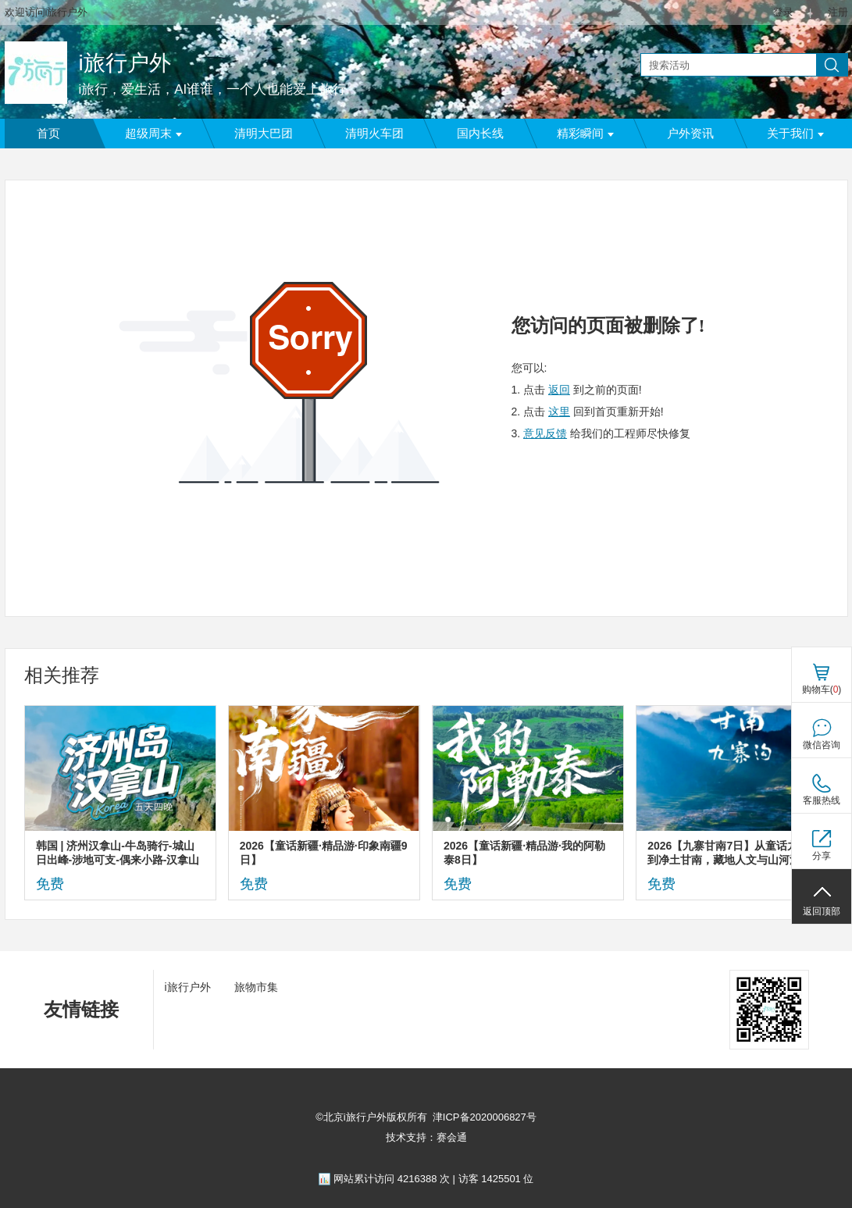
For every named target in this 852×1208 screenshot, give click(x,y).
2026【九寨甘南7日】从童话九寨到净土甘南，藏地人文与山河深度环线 (729, 853)
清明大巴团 (263, 133)
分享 (821, 855)
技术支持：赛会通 (426, 1137)
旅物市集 (256, 987)
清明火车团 (374, 133)
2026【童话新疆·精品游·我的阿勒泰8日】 (524, 852)
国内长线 (480, 133)
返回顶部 (821, 911)
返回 (559, 389)
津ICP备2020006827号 (485, 1117)
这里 (559, 411)
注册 (838, 12)
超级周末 (153, 133)
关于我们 (795, 133)
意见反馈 (545, 433)
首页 (48, 133)
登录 (783, 12)
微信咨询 (821, 744)
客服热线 (821, 800)
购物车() (822, 689)
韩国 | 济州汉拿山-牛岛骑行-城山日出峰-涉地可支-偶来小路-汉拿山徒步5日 (118, 853)
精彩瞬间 (585, 133)
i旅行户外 (125, 63)
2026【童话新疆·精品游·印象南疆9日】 (324, 852)
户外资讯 (690, 133)
